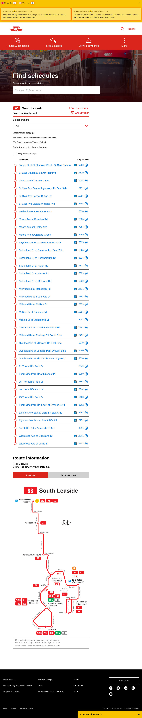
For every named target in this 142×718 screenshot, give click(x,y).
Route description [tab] (68, 475)
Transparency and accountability (17, 686)
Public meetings (45, 680)
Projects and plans (11, 692)
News (76, 680)
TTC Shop (78, 686)
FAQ (76, 692)
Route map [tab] (30, 475)
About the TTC (9, 680)
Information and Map (78, 108)
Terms (5, 708)
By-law (13, 708)
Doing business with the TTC (51, 692)
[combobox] (56, 90)
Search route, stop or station (28, 83)
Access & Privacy (26, 708)
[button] (71, 11)
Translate (131, 29)
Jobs (40, 686)
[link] (111, 688)
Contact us (124, 681)
